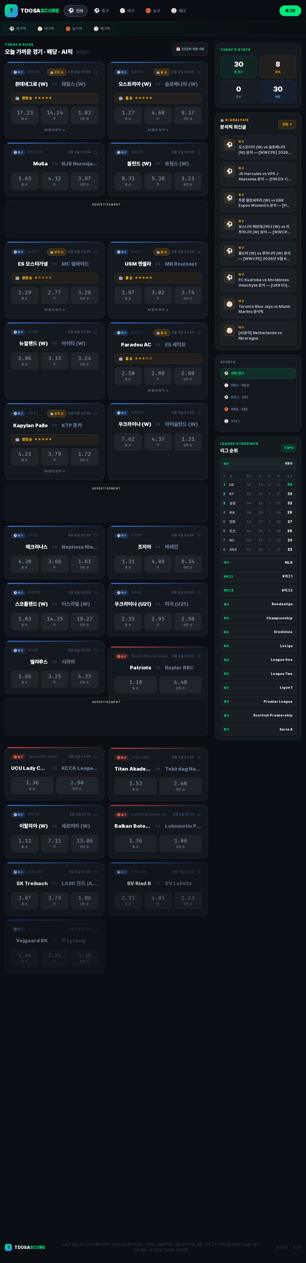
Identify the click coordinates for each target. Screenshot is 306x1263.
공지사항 (281, 1247)
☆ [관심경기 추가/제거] (95, 72)
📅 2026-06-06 (190, 49)
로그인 (290, 10)
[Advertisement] (153, 221)
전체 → (287, 124)
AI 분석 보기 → (54, 130)
